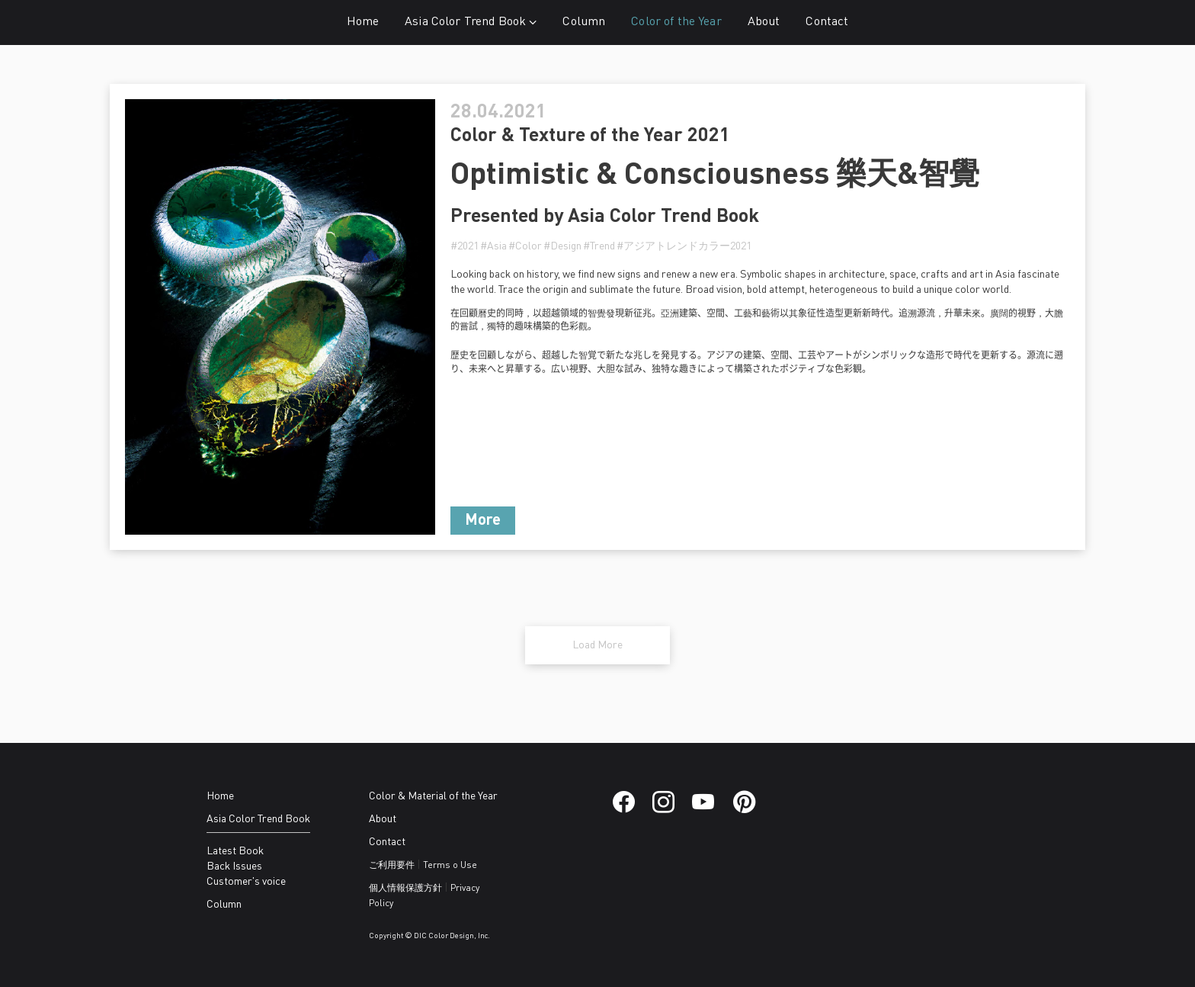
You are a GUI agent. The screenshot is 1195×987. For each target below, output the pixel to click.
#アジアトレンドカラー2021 (684, 246)
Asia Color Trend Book (471, 22)
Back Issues (234, 866)
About (764, 22)
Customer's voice (246, 881)
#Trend (599, 246)
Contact (827, 22)
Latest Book (235, 851)
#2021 (464, 246)
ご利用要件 (392, 865)
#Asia (493, 246)
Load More (597, 645)
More (483, 521)
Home (363, 22)
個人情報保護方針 (405, 888)
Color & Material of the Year (433, 796)
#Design (562, 246)
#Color (525, 246)
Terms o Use (450, 865)
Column (583, 22)
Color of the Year (676, 22)
